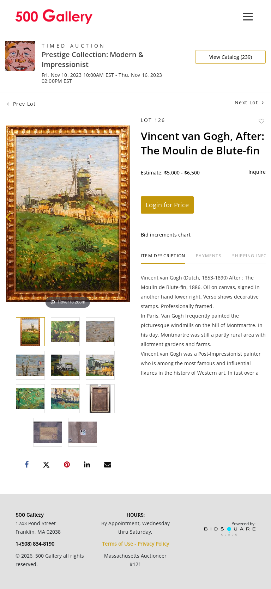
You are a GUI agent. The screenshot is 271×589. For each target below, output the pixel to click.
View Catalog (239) (230, 57)
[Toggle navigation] (247, 16)
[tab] (163, 258)
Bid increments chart (166, 234)
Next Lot (249, 102)
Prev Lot (21, 103)
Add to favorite (261, 121)
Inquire (257, 171)
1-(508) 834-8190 (35, 543)
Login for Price (167, 205)
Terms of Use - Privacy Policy (135, 543)
